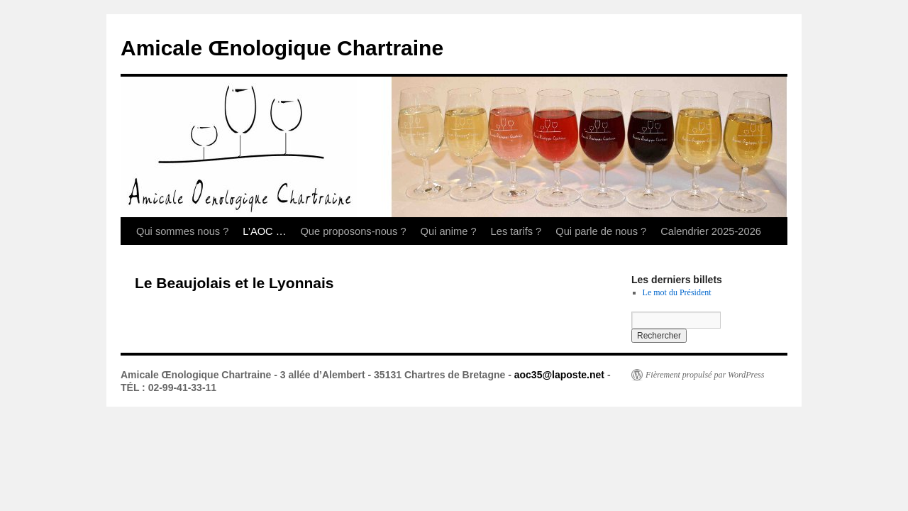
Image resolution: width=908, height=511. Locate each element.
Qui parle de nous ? (600, 231)
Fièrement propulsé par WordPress (705, 375)
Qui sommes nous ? (182, 231)
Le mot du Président (677, 292)
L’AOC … (264, 231)
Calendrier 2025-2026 (710, 231)
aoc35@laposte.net (559, 374)
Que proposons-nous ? (353, 231)
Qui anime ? (449, 231)
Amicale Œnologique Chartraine (282, 48)
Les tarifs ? (516, 231)
